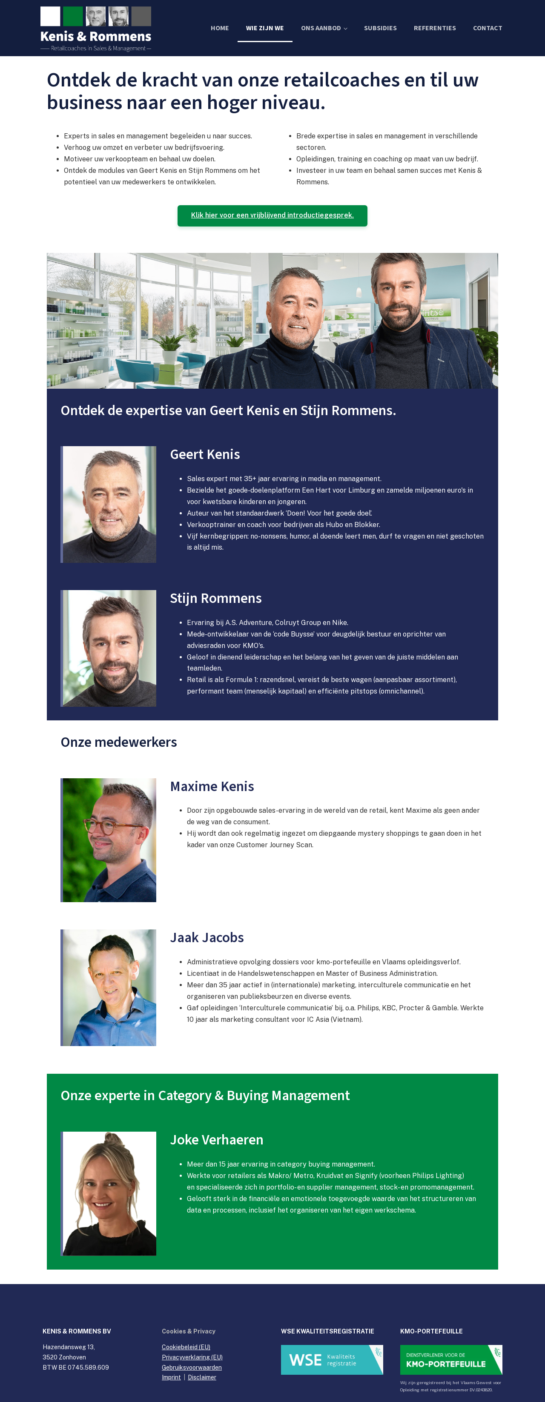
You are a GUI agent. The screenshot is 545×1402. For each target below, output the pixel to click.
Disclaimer (202, 1377)
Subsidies (380, 28)
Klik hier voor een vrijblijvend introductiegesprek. (272, 216)
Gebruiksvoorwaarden (192, 1367)
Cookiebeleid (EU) (186, 1347)
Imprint (171, 1377)
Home (220, 28)
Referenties (435, 28)
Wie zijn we (265, 28)
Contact (487, 28)
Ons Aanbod (321, 28)
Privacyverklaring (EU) (192, 1357)
